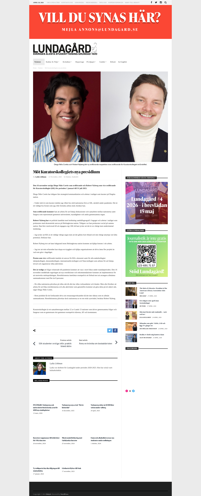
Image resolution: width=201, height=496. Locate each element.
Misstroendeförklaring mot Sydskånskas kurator (73, 438)
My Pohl (143, 306)
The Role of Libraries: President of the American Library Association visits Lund (153, 290)
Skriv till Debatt (132, 2)
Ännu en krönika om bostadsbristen (95, 341)
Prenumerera (91, 2)
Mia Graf (143, 296)
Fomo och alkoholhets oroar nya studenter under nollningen (103, 438)
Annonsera (79, 2)
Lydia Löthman (40, 177)
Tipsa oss (103, 2)
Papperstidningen (115, 2)
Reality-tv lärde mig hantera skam (152, 335)
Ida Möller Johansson (148, 328)
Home (35, 68)
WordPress (64, 493)
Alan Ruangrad (146, 337)
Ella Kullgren (145, 317)
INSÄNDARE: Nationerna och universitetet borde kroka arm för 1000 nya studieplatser (46, 406)
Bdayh (48, 493)
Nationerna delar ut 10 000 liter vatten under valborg (103, 405)
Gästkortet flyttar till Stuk (72, 467)
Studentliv (75, 177)
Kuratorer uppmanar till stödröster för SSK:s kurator (44, 438)
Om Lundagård (53, 2)
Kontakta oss (67, 2)
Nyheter (40, 68)
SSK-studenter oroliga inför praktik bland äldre (54, 342)
